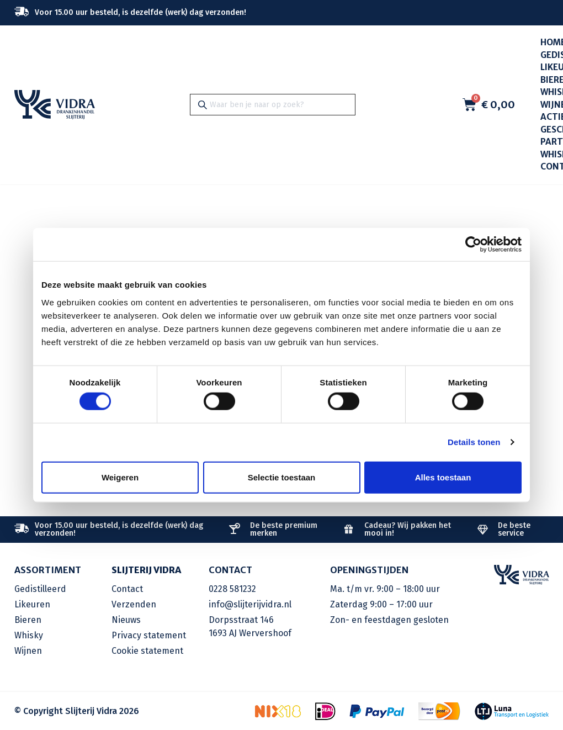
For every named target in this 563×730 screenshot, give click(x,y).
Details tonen (474, 442)
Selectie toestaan (282, 477)
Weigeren (120, 477)
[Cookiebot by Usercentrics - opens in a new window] (473, 244)
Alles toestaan (443, 477)
